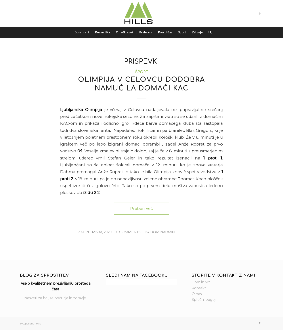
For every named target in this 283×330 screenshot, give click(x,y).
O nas (197, 294)
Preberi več (141, 208)
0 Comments (128, 232)
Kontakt (199, 288)
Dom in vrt (201, 282)
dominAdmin (162, 232)
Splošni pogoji (204, 299)
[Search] (208, 32)
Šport (141, 72)
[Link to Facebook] (259, 13)
